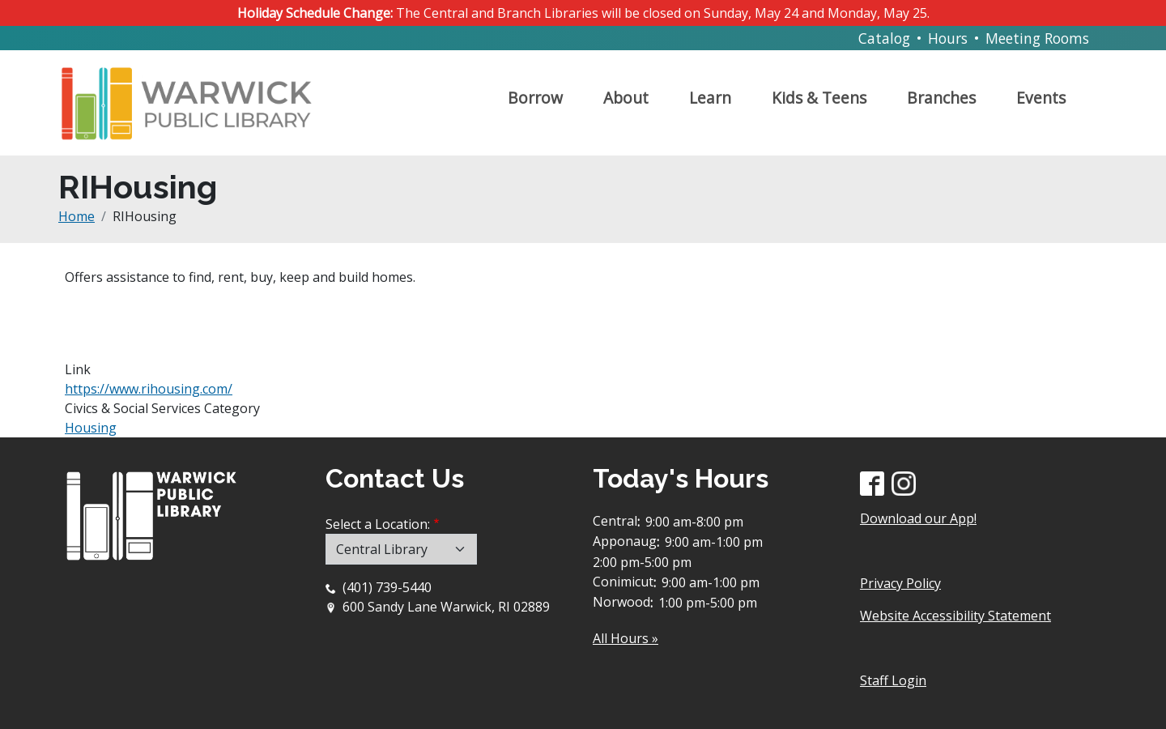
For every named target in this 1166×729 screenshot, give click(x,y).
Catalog (884, 38)
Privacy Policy (900, 583)
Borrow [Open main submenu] (535, 98)
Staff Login (893, 680)
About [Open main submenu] (626, 98)
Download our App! (918, 518)
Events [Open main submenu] (1041, 98)
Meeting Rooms (1037, 38)
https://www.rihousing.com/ (148, 389)
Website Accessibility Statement (955, 616)
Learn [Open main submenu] (710, 98)
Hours (948, 38)
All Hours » (625, 638)
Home (76, 216)
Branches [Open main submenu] (941, 98)
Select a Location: (378, 524)
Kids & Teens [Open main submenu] (819, 98)
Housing (91, 428)
